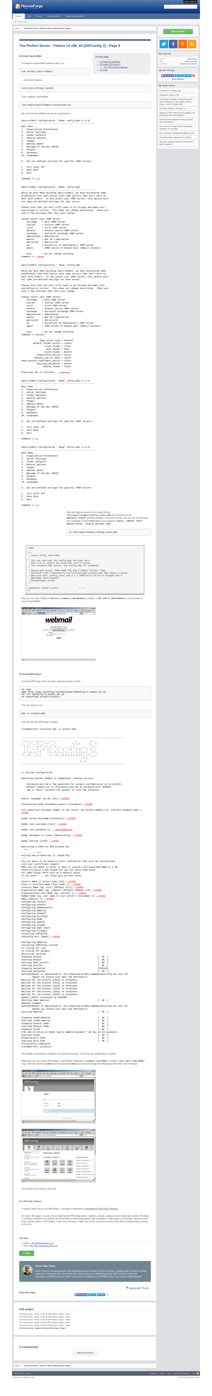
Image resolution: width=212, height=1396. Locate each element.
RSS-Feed (197, 1373)
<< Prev (27, 1253)
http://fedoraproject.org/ (42, 1243)
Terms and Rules (184, 1377)
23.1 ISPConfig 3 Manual (116, 67)
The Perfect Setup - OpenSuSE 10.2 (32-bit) (175, 137)
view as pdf (134, 1288)
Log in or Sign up (190, 1)
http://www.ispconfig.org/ (46, 1246)
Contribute (153, 1373)
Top (193, 1373)
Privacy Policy (194, 1377)
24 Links (104, 70)
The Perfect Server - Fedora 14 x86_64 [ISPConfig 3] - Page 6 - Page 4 (45, 1322)
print (147, 1288)
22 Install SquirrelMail (110, 62)
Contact (162, 1373)
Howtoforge (24, 1377)
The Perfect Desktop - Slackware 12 (172, 109)
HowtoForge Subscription (74, 16)
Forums (39, 16)
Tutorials (18, 16)
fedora (187, 61)
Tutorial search (22, 22)
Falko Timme (192, 59)
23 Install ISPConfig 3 (110, 64)
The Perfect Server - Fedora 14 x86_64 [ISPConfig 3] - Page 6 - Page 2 (45, 1317)
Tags (29, 16)
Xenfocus (28, 1373)
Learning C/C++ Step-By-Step (170, 91)
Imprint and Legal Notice (181, 1373)
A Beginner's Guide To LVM (169, 95)
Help (168, 1373)
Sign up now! (178, 31)
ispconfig (194, 61)
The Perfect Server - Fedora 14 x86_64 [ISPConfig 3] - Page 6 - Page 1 (45, 1314)
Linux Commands (53, 16)
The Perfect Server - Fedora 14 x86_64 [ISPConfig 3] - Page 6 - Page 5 (45, 1325)
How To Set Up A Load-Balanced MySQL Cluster (176, 133)
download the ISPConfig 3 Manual (101, 1209)
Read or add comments (188, 64)
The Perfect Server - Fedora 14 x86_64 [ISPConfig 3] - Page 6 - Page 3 (45, 1320)
